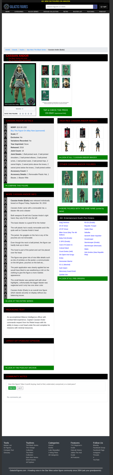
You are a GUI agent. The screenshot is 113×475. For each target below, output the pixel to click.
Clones (50, 445)
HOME (7, 50)
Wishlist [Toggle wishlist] (20, 109)
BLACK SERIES (33, 11)
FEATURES (90, 11)
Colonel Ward (64, 248)
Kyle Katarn (63, 268)
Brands (14, 50)
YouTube (96, 460)
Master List (8, 445)
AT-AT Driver (63, 226)
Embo (61, 258)
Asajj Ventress (64, 222)
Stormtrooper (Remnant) (92, 246)
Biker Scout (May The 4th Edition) (68, 234)
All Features (75, 457)
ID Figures (7, 448)
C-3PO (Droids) (64, 241)
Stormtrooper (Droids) (92, 242)
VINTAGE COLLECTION (50, 11)
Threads (96, 455)
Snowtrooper (88, 239)
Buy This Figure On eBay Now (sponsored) (28, 131)
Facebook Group (99, 448)
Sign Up (12, 388)
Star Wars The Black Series (36, 50)
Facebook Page (98, 450)
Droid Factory (31, 460)
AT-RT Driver (63, 229)
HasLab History (76, 450)
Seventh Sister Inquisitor (92, 236)
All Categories (53, 455)
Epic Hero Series (32, 457)
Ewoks (50, 448)
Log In (20, 388)
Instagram (96, 452)
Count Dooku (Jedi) (66, 251)
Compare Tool (9, 450)
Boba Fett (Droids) (65, 238)
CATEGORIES (19, 11)
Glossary (7, 452)
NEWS (7, 11)
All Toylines (30, 462)
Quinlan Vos (63, 274)
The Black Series (14, 58)
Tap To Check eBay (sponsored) (19, 60)
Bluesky (96, 445)
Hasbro (22, 50)
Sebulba (87, 232)
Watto (86, 249)
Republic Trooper (90, 226)
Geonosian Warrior (65, 261)
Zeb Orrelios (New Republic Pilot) (94, 253)
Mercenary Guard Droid (67, 271)
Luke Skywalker (54, 450)
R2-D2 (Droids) (89, 222)
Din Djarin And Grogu (66, 255)
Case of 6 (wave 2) (65, 245)
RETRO (65, 11)
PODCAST (102, 11)
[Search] (95, 7)
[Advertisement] (56, 29)
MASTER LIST (77, 11)
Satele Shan (88, 229)
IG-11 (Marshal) (64, 265)
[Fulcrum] (106, 2)
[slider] (25, 113)
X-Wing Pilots (53, 452)
